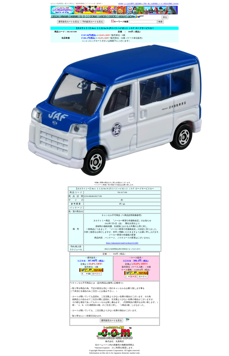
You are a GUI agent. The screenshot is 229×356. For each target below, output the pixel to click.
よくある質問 (129, 3)
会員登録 (154, 3)
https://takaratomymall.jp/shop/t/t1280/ (122, 243)
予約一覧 (146, 3)
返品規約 (138, 3)
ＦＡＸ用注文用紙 (165, 3)
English (175, 3)
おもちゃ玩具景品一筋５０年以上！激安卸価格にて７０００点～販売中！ (77, 3)
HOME (120, 3)
